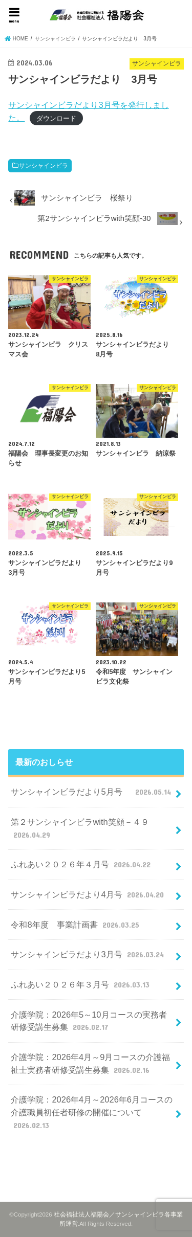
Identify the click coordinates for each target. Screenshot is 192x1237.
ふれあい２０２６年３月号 (81, 984)
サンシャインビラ (43, 165)
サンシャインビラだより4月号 (88, 894)
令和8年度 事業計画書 (76, 924)
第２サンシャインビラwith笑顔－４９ (79, 828)
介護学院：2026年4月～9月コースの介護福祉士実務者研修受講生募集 (90, 1063)
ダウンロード (56, 118)
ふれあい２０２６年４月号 (82, 864)
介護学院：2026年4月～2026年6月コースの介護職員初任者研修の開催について (92, 1113)
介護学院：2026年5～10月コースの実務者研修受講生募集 (88, 1021)
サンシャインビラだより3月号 (88, 954)
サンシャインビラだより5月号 (92, 791)
